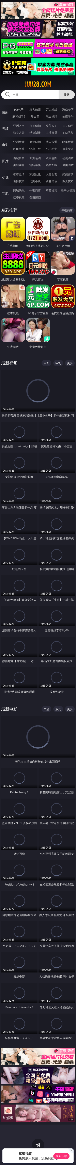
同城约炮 (19, 190)
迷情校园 (19, 181)
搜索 (67, 94)
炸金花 (35, 116)
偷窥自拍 (19, 158)
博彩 (5, 112)
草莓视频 (51, 190)
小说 (5, 177)
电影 (5, 145)
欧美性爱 (68, 142)
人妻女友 (51, 174)
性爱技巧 (68, 181)
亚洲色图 (35, 158)
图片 (5, 161)
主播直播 (51, 132)
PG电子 (19, 109)
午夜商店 (35, 190)
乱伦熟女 (51, 149)
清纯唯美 (35, 165)
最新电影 (9, 709)
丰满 (46, 709)
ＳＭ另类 (68, 132)
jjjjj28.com (38, 84)
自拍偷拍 (35, 126)
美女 (46, 363)
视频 (5, 128)
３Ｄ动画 (68, 126)
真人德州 (35, 109)
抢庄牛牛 (68, 116)
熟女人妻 (19, 132)
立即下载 (61, 1156)
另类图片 (68, 165)
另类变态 (68, 149)
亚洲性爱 (19, 142)
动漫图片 (68, 158)
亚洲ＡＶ (19, 126)
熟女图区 (51, 165)
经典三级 (35, 149)
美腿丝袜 (19, 165)
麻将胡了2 (18, 116)
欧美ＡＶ (51, 126)
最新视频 (9, 363)
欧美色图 (51, 158)
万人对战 (51, 109)
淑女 (58, 709)
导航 (5, 193)
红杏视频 (19, 197)
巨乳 (58, 363)
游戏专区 (68, 109)
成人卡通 (51, 142)
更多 (70, 363)
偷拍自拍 (35, 142)
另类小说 (35, 181)
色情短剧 (35, 197)
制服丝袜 (19, 149)
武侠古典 (68, 174)
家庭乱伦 (35, 174)
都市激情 (19, 174)
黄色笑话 (51, 181)
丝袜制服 (35, 132)
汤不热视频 (68, 190)
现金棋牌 (51, 116)
